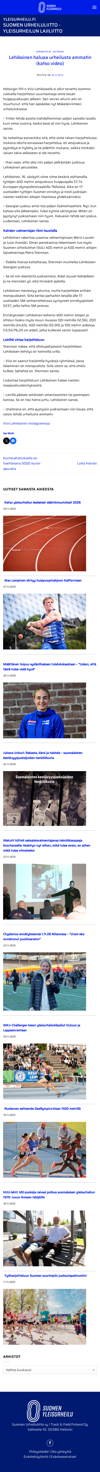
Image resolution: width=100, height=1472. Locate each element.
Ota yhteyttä (61, 1451)
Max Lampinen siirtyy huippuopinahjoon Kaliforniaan (43, 580)
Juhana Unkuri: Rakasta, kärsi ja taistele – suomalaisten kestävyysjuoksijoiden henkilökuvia (42, 755)
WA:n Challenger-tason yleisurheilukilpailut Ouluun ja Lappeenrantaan (41, 1028)
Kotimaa (58, 52)
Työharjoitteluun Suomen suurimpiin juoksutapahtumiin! (46, 1275)
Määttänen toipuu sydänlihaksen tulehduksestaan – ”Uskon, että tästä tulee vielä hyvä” (49, 667)
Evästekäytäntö (36, 1456)
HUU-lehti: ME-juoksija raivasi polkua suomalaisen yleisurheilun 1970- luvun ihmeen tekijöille (49, 1195)
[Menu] (94, 7)
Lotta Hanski (87, 463)
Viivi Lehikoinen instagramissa (26, 423)
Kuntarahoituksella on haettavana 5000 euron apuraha (21, 463)
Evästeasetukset (63, 1456)
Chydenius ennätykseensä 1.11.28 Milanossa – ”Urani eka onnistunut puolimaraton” (43, 937)
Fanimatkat (43, 52)
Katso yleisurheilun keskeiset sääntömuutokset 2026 (42, 502)
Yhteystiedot (39, 1451)
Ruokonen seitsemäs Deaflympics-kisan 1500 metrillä (42, 1108)
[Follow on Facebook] (50, 1443)
